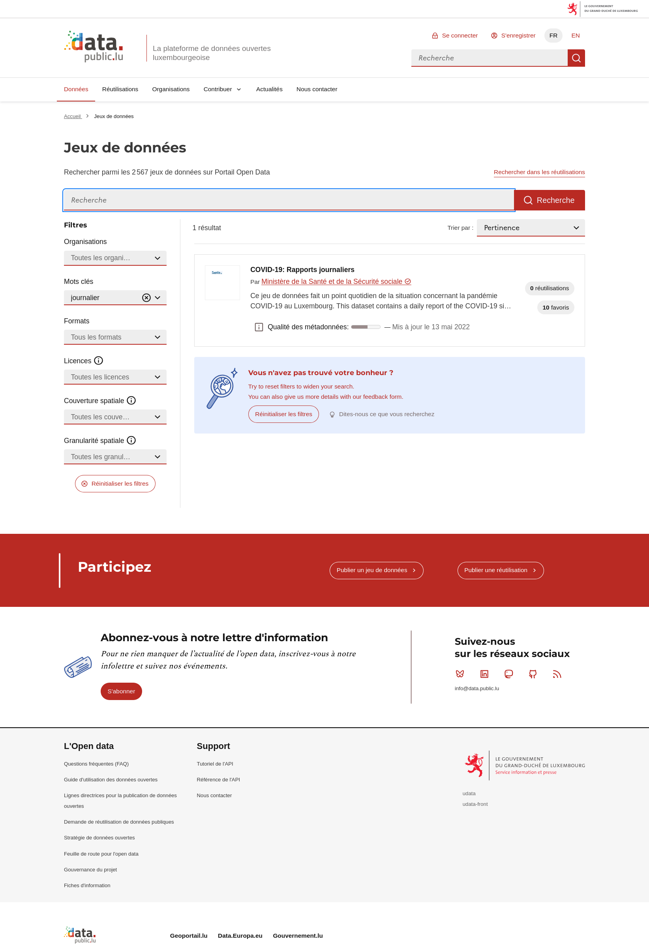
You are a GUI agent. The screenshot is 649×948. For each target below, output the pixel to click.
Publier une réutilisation (495, 570)
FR (554, 35)
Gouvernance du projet (90, 870)
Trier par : (460, 227)
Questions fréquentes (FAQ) (96, 764)
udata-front (475, 804)
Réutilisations (120, 89)
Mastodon (510, 674)
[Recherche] (289, 200)
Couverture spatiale (100, 401)
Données (76, 89)
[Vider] (146, 298)
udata (469, 793)
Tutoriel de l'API (215, 764)
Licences (84, 361)
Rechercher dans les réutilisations (539, 172)
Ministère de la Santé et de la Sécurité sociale (336, 281)
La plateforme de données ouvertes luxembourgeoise (212, 53)
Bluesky (462, 674)
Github (535, 674)
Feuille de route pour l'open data (101, 854)
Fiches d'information (87, 885)
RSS (559, 674)
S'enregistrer (518, 35)
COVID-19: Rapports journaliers (302, 270)
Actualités (269, 89)
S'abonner (121, 691)
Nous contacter (317, 89)
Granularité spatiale (100, 441)
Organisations (171, 89)
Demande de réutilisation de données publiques (119, 822)
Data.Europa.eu (240, 935)
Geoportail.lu (189, 935)
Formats (77, 321)
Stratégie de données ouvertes (99, 838)
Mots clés (78, 281)
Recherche (576, 58)
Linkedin (486, 674)
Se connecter (460, 35)
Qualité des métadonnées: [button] (259, 327)
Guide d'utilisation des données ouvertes (111, 780)
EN (575, 35)
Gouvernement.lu (298, 935)
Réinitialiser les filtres (120, 483)
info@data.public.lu (477, 688)
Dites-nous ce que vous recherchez (386, 414)
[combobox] (489, 58)
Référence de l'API (218, 780)
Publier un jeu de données (372, 570)
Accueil (73, 116)
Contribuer (218, 89)
